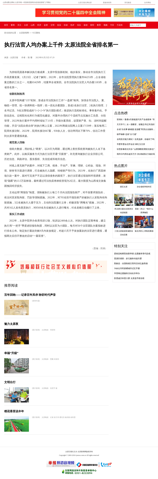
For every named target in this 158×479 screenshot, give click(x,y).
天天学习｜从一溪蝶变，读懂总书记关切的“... (137, 124)
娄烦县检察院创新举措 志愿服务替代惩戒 (132, 254)
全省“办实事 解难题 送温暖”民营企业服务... (136, 129)
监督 (46, 25)
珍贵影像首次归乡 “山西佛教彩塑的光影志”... (136, 149)
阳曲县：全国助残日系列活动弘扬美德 (131, 263)
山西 (33, 25)
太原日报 (14, 57)
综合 (79, 25)
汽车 (112, 25)
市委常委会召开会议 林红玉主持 (131, 144)
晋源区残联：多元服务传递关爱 (128, 258)
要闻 (13, 25)
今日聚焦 (36, 33)
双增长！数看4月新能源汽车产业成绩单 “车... (136, 119)
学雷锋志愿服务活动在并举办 (127, 273)
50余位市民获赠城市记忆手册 (127, 268)
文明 (52, 25)
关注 (19, 25)
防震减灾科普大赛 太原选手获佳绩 (129, 278)
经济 (39, 25)
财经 (92, 25)
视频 (105, 25)
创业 (59, 25)
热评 (72, 25)
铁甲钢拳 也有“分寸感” (127, 134)
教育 (99, 25)
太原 (26, 25)
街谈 (66, 25)
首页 (6, 25)
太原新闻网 (24, 33)
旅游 (86, 25)
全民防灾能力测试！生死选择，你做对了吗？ (136, 139)
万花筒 (119, 25)
